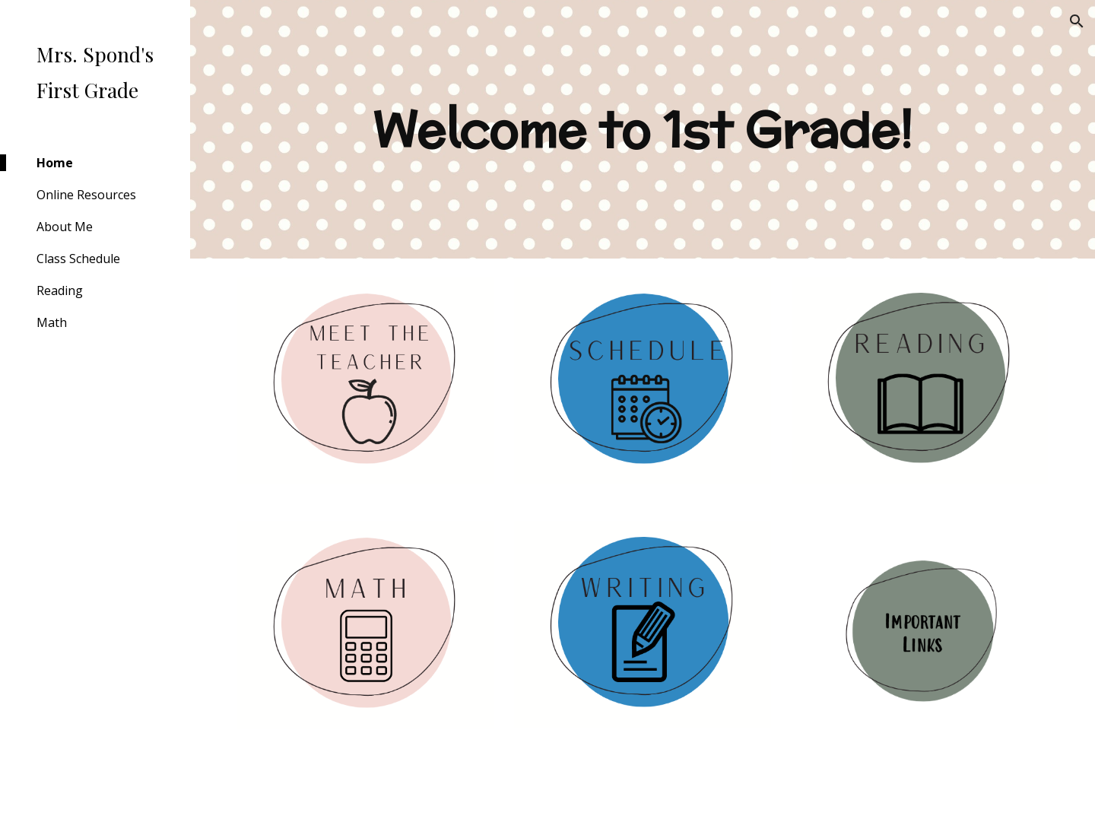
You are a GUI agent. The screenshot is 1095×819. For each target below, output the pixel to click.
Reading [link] (59, 290)
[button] (1076, 21)
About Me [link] (64, 226)
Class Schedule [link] (78, 258)
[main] (643, 129)
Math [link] (51, 322)
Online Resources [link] (86, 194)
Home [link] (54, 162)
